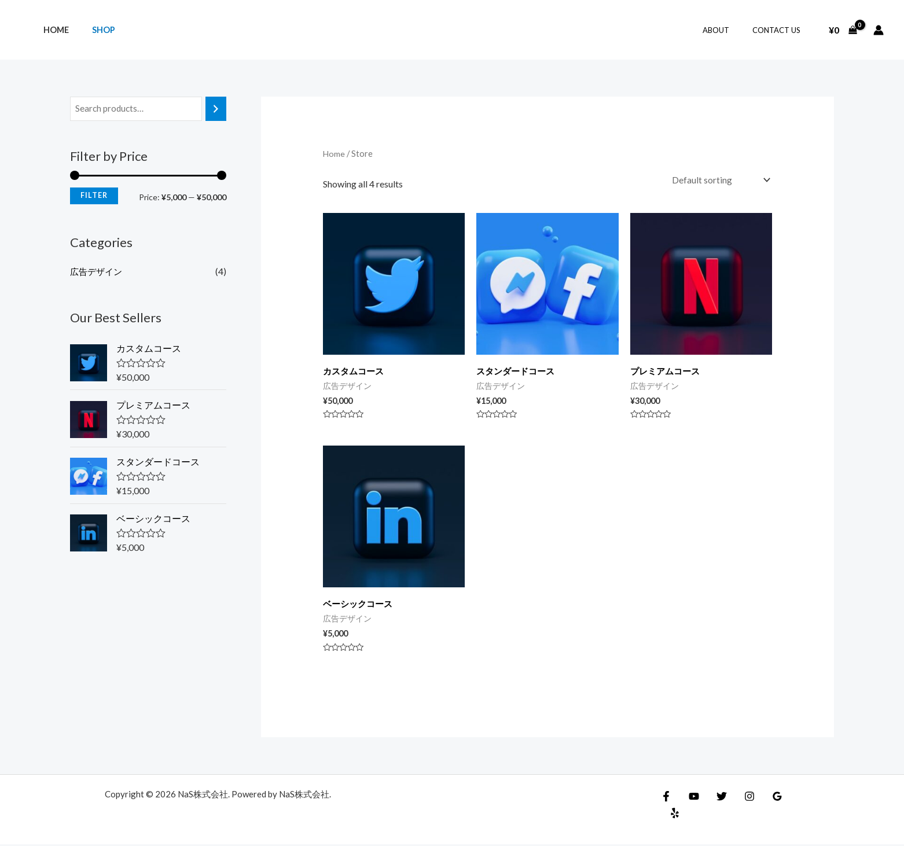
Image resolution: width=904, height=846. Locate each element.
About (728, 30)
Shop (93, 30)
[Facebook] (666, 798)
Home (52, 30)
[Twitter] (716, 798)
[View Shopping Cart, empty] (843, 30)
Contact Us (780, 30)
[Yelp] (790, 798)
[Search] (215, 109)
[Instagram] (741, 798)
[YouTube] (691, 798)
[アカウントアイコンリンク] (878, 30)
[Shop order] (718, 180)
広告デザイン (98, 271)
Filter (94, 196)
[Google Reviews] (765, 798)
